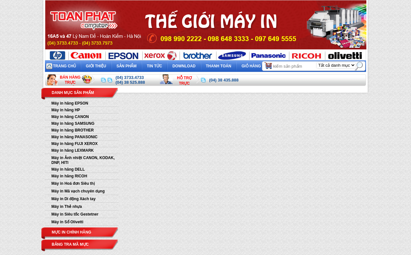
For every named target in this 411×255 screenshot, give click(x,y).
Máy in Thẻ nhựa (66, 206)
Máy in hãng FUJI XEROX (74, 143)
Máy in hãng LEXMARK (72, 150)
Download (184, 66)
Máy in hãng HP (65, 110)
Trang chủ (64, 66)
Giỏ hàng (257, 65)
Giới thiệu (96, 66)
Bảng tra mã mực (70, 244)
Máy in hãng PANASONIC (74, 137)
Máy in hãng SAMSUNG (72, 123)
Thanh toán (218, 66)
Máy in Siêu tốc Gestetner (74, 214)
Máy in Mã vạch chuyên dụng (78, 191)
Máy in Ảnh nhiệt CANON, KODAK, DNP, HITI (83, 160)
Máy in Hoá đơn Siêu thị (73, 183)
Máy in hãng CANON (70, 117)
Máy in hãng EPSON (69, 103)
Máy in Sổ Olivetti (67, 222)
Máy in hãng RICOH (69, 176)
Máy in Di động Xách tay (73, 199)
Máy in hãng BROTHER (72, 130)
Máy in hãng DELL (68, 169)
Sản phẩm (127, 66)
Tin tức (154, 66)
